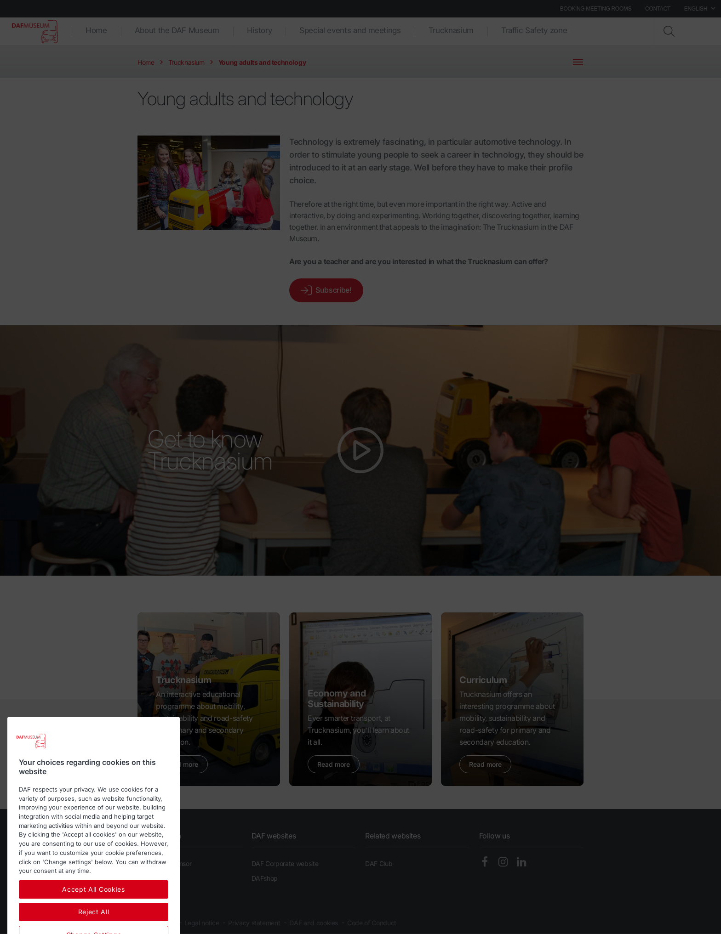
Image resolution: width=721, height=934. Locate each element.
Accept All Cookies (93, 922)
